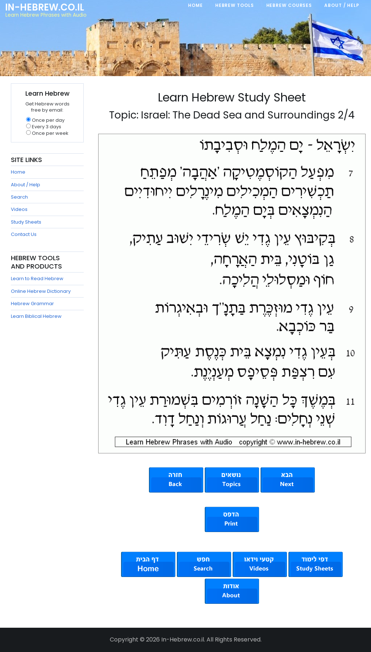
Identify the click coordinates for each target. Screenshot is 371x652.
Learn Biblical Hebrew (36, 316)
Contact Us (24, 234)
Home (18, 172)
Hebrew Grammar (32, 303)
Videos (19, 209)
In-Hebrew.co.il (44, 7)
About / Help (25, 184)
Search (19, 197)
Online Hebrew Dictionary (41, 291)
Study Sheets (26, 222)
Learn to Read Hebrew (37, 278)
